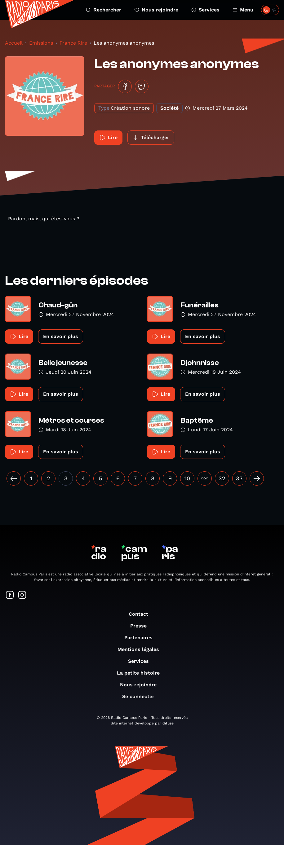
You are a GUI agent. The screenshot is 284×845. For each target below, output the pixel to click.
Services (205, 10)
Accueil (14, 43)
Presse (141, 626)
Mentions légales (141, 649)
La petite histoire (141, 673)
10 (187, 478)
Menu (243, 10)
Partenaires (141, 637)
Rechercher (103, 10)
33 (239, 478)
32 (222, 478)
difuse (168, 723)
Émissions (41, 43)
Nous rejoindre (156, 10)
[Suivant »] (257, 478)
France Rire (73, 43)
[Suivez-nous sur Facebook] (10, 595)
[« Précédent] (13, 478)
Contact (141, 614)
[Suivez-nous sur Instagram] (22, 595)
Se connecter (141, 696)
